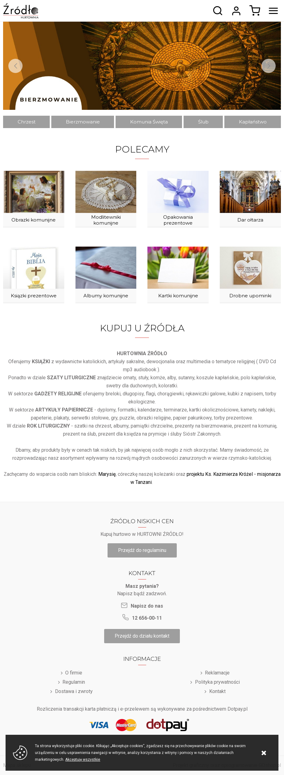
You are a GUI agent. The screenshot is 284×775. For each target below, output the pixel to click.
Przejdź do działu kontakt (142, 636)
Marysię (107, 474)
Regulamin (73, 682)
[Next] (268, 66)
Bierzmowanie (83, 122)
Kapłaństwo (253, 122)
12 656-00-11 (147, 618)
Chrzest (27, 122)
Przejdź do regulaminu (142, 550)
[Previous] (15, 66)
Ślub (203, 122)
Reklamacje (217, 673)
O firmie (73, 673)
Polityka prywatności (217, 682)
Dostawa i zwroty (74, 691)
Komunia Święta (149, 122)
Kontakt (217, 691)
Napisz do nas (147, 606)
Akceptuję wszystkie (82, 759)
